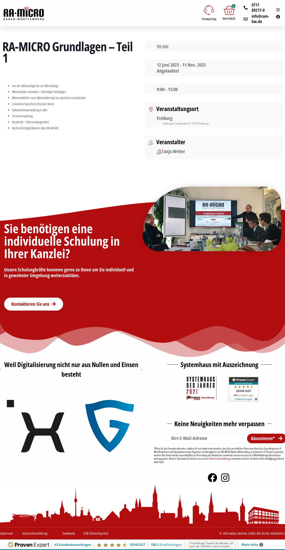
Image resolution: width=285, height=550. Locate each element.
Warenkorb (229, 18)
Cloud (138, 19)
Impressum (6, 533)
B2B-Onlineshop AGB (96, 533)
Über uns (161, 19)
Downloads (68, 533)
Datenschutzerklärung (220, 458)
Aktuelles (75, 8)
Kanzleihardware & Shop (101, 19)
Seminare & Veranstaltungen (114, 8)
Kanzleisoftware (162, 8)
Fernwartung (209, 19)
